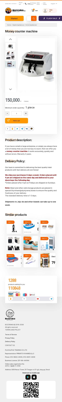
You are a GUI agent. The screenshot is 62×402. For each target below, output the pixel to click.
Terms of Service (11, 334)
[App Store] (34, 377)
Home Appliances (31, 25)
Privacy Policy (9, 338)
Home (9, 25)
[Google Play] (28, 377)
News (14, 11)
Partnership (22, 11)
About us (8, 10)
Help (27, 3)
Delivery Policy (10, 341)
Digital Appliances (18, 25)
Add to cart (13, 120)
